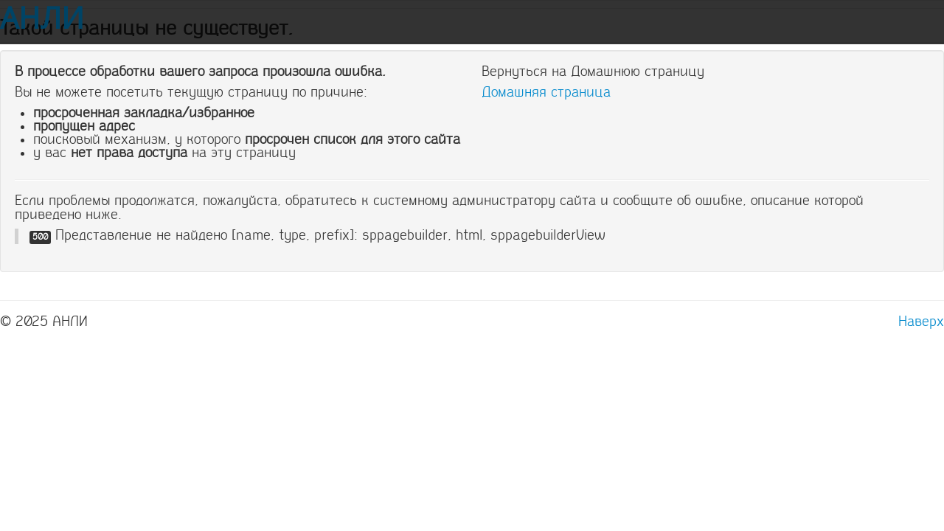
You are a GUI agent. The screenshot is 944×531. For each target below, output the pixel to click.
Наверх (921, 321)
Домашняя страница (546, 92)
